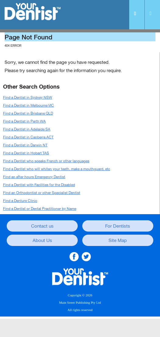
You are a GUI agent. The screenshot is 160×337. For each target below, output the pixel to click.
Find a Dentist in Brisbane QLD (28, 113)
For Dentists (117, 226)
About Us (42, 240)
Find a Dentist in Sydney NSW (27, 97)
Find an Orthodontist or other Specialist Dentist (41, 193)
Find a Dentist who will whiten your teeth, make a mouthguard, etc (56, 169)
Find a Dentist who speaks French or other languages (46, 161)
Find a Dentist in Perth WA (24, 121)
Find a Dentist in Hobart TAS (26, 153)
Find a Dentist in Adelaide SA (26, 129)
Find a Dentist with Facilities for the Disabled (39, 185)
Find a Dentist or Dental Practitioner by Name (39, 209)
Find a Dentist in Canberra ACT (28, 137)
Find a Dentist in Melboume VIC (28, 105)
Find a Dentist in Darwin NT (25, 145)
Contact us (42, 226)
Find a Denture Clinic (20, 201)
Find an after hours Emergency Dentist (34, 177)
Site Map (117, 240)
